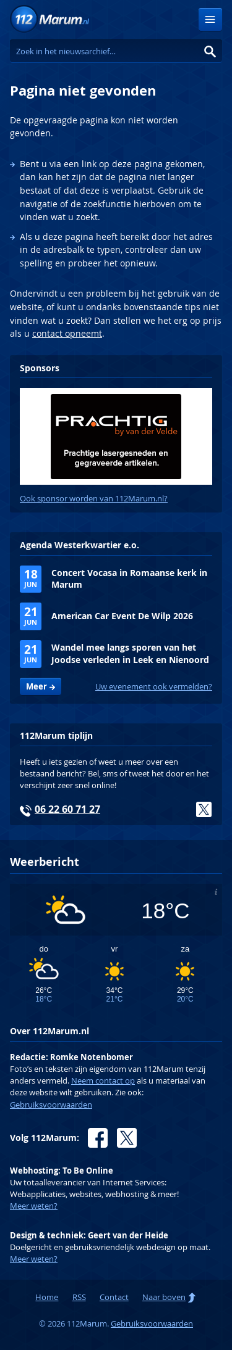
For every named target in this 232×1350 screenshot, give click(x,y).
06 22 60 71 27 (67, 809)
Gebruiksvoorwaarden (51, 1105)
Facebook (98, 1138)
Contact (114, 1297)
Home (46, 1297)
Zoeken (210, 51)
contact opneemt (67, 333)
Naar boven (164, 1297)
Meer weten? (34, 1206)
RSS (79, 1297)
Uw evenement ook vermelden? (153, 686)
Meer (36, 686)
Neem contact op (103, 1081)
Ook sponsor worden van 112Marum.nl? (94, 498)
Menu (210, 19)
